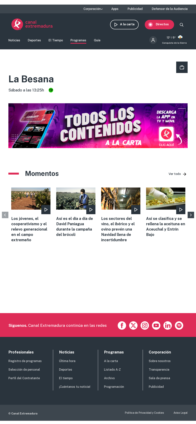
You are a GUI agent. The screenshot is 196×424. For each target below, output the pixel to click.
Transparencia (159, 370)
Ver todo (175, 174)
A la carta (130, 24)
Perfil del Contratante (24, 378)
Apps (114, 8)
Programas (78, 40)
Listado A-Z (112, 370)
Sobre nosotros (160, 361)
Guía (97, 40)
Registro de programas (25, 361)
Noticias (14, 40)
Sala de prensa (159, 378)
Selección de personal (24, 370)
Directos (165, 24)
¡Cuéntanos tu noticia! (74, 387)
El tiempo (66, 378)
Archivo (109, 378)
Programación (114, 387)
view (30, 215)
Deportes (34, 40)
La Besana (31, 79)
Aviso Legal (181, 413)
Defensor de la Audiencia (170, 8)
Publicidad (135, 8)
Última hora (67, 361)
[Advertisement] (97, 286)
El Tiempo (56, 40)
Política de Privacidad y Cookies (144, 413)
